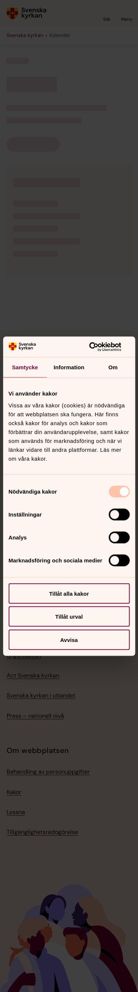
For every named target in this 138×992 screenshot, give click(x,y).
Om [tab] (113, 367)
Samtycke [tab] (25, 367)
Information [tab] (69, 367)
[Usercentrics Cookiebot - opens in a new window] (98, 347)
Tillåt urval (69, 616)
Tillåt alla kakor (69, 593)
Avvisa (69, 639)
